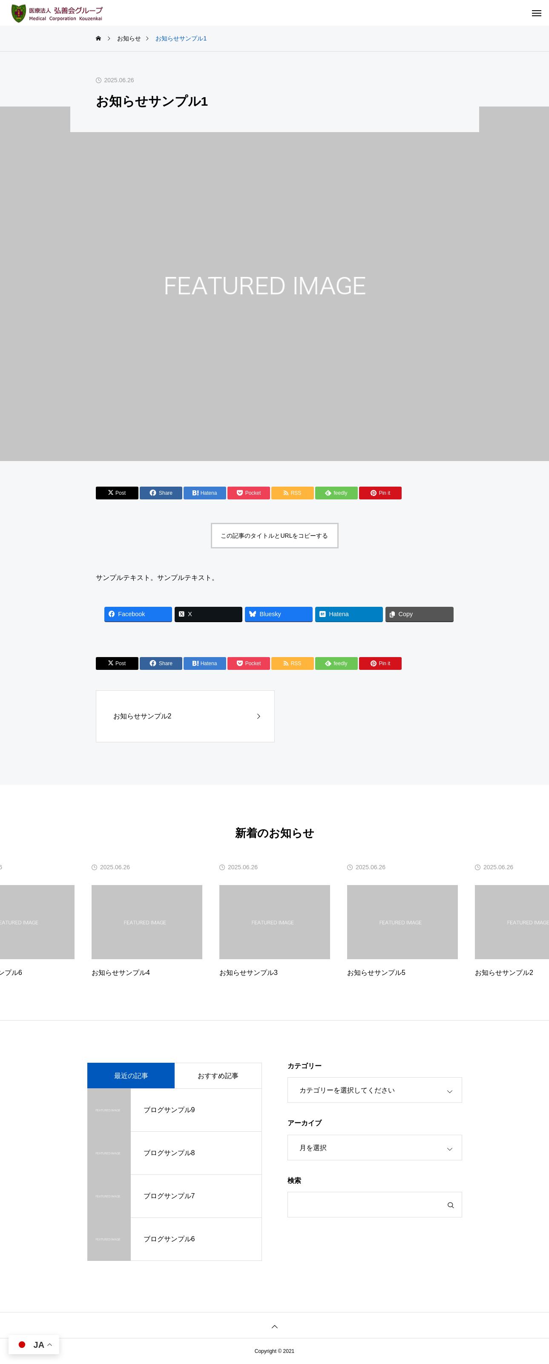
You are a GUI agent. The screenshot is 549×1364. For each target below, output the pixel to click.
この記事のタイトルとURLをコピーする (274, 535)
